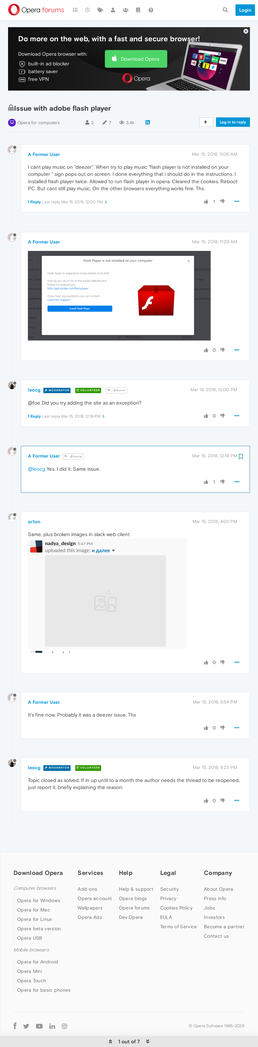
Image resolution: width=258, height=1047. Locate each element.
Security (169, 868)
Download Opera (140, 38)
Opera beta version (39, 908)
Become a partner (224, 906)
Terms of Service (178, 906)
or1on (34, 501)
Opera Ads (90, 896)
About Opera (218, 868)
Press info (215, 878)
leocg (34, 369)
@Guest (117, 369)
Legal (168, 852)
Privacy (168, 878)
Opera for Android (37, 941)
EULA (166, 896)
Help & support (136, 868)
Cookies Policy (176, 887)
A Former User (44, 134)
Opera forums (134, 887)
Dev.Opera (131, 896)
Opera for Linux (34, 898)
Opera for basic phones (44, 969)
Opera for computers (38, 102)
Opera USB (29, 917)
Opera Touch (31, 960)
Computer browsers (34, 868)
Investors (214, 896)
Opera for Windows (38, 880)
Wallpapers (90, 887)
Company (218, 852)
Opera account (95, 878)
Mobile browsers (31, 929)
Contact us (216, 915)
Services (90, 852)
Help (125, 852)
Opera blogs (133, 878)
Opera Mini (29, 950)
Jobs (209, 887)
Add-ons (87, 868)
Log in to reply (233, 101)
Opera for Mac (33, 889)
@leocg (73, 435)
